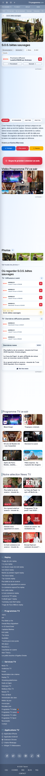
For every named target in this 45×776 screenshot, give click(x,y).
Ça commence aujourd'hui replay (13, 587)
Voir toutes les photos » (10, 265)
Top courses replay (8, 578)
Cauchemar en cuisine (9, 650)
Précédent (12, 64)
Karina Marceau (17, 143)
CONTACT (22, 773)
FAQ (36, 770)
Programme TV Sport (9, 718)
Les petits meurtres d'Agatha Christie (14, 655)
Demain (29, 11)
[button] (38, 756)
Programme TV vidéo (9, 715)
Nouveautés (6, 721)
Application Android (10, 737)
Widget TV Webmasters (11, 745)
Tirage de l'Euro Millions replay (12, 605)
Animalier (19, 50)
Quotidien (5, 638)
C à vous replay (7, 564)
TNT (3, 11)
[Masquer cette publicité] (39, 69)
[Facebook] (7, 756)
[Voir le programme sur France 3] (12, 439)
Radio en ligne (7, 683)
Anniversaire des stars (9, 697)
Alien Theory (6, 653)
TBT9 (4, 615)
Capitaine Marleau (8, 629)
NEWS (38, 7)
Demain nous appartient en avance (14, 584)
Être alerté (21, 148)
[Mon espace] (7, 2)
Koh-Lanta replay (7, 590)
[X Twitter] (13, 756)
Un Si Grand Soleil (8, 626)
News (39, 345)
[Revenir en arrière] (14, 2)
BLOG (30, 770)
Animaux (28, 60)
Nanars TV (5, 692)
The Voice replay (8, 576)
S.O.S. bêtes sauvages (14, 16)
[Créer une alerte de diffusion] (40, 59)
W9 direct (5, 644)
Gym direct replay (8, 570)
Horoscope (5, 703)
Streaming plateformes (9, 680)
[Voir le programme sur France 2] (33, 421)
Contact (4, 724)
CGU (6, 770)
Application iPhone (9, 734)
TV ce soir (10, 11)
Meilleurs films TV (8, 689)
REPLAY (28, 7)
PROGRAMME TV (6, 7)
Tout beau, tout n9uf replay (11, 602)
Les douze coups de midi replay (13, 567)
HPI (3, 618)
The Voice (5, 635)
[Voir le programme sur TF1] (12, 421)
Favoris (36, 148)
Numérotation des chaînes (11, 674)
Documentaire (7, 50)
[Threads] (25, 756)
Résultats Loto (6, 706)
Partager (8, 148)
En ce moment (20, 11)
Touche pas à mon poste (10, 641)
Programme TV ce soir (15, 411)
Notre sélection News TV (17, 474)
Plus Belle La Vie (7, 621)
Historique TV (6, 686)
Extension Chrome (9, 739)
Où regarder (16, 120)
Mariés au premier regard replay (13, 573)
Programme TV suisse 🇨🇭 (10, 712)
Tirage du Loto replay (9, 561)
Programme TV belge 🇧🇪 (10, 709)
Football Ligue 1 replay (9, 599)
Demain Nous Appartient (10, 623)
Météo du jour (6, 700)
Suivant (32, 64)
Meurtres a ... (6, 647)
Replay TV (5, 677)
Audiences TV (6, 668)
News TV (5, 665)
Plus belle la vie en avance (11, 581)
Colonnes (37, 11)
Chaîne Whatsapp (9, 742)
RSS (23, 770)
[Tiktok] (32, 756)
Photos (37, 120)
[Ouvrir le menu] (3, 2)
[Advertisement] (22, 92)
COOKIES (15, 770)
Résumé (5, 120)
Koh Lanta (5, 632)
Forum (4, 671)
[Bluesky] (19, 756)
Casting (28, 120)
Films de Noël (6, 695)
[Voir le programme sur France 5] (12, 458)
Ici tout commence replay (10, 593)
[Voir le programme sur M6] (33, 458)
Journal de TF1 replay (9, 596)
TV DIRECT (17, 7)
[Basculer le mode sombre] (10, 2)
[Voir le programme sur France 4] (33, 439)
